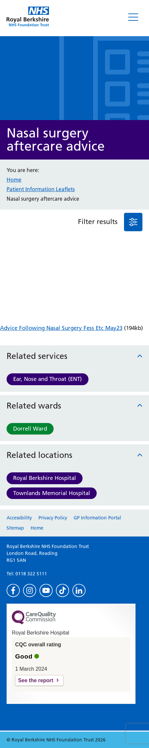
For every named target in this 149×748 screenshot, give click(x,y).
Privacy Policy (52, 518)
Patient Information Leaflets (41, 189)
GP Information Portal (97, 518)
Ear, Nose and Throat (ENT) (47, 379)
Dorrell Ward (30, 428)
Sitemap (15, 528)
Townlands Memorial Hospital (51, 493)
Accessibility (19, 518)
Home (14, 179)
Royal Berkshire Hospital (44, 478)
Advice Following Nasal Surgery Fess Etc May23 (61, 328)
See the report (35, 680)
